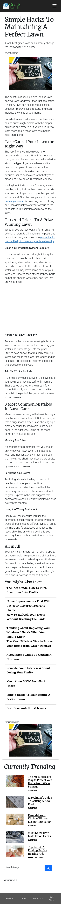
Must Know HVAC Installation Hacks (27, 683)
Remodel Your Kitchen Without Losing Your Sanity (28, 670)
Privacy (9, 898)
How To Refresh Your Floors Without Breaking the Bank (26, 617)
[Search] (24, 867)
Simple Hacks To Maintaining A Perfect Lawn (28, 697)
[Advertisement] (30, 308)
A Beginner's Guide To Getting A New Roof (29, 657)
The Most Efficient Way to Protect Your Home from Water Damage (30, 643)
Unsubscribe (37, 898)
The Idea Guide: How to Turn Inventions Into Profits (27, 590)
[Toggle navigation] (54, 6)
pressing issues (14, 201)
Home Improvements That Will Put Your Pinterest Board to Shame (28, 605)
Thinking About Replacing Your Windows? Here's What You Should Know (28, 632)
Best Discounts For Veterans (26, 708)
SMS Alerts (51, 898)
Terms (23, 898)
